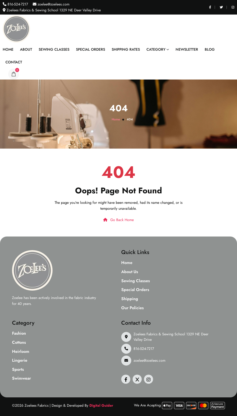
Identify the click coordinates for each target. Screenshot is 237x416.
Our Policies (132, 308)
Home (8, 49)
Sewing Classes (54, 49)
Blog (210, 49)
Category (156, 49)
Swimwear (21, 378)
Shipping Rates (126, 49)
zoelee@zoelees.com (52, 4)
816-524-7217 (17, 4)
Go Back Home (118, 219)
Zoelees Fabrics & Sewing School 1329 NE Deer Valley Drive (171, 336)
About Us (129, 272)
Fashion (19, 333)
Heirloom (20, 351)
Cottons (19, 342)
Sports (18, 369)
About (26, 49)
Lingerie (19, 360)
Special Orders (90, 49)
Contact (13, 62)
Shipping (129, 299)
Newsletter (187, 49)
